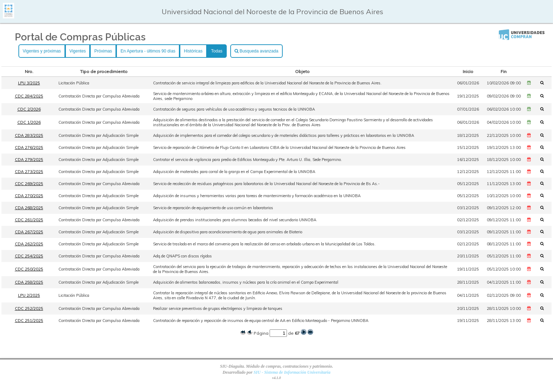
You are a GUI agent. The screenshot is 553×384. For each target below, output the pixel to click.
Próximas (103, 51)
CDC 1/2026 (29, 122)
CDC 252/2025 (29, 308)
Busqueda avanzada (256, 51)
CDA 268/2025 (29, 207)
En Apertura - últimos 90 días (147, 51)
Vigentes (77, 51)
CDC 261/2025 (29, 219)
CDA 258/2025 (29, 282)
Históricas (193, 51)
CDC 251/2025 (29, 320)
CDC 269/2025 (29, 183)
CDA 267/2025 (29, 231)
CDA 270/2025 (29, 195)
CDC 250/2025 (29, 269)
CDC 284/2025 (29, 96)
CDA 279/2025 (29, 159)
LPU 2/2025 (29, 295)
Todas (216, 51)
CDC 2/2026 (29, 109)
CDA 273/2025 (29, 171)
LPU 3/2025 (29, 82)
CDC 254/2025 (29, 256)
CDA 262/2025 (29, 243)
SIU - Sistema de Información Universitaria (292, 372)
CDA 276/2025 (29, 147)
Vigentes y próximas (42, 51)
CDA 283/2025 (29, 135)
